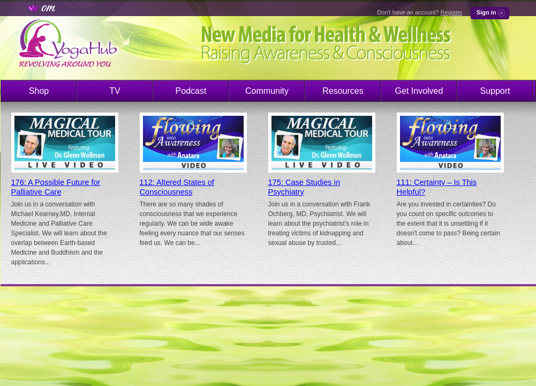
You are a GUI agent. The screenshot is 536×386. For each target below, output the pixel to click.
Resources (342, 90)
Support (495, 90)
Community (267, 90)
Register (452, 12)
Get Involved (419, 90)
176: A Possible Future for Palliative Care (56, 187)
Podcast (191, 90)
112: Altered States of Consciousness (177, 187)
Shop (39, 90)
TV (114, 90)
